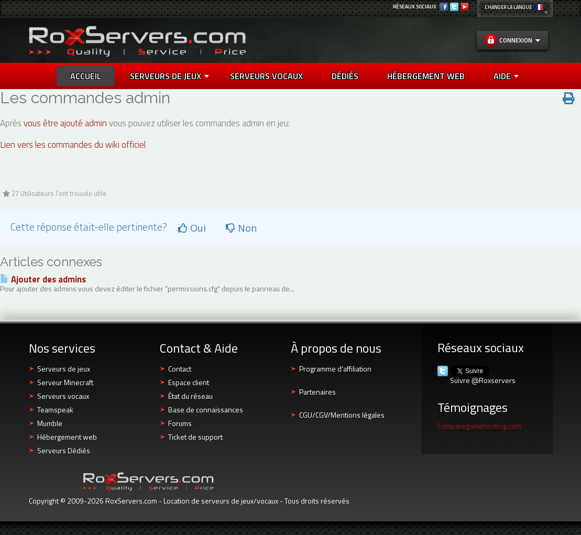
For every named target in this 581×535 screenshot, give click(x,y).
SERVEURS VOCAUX (266, 76)
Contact (179, 368)
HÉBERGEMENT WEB (426, 76)
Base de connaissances (205, 409)
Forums (180, 423)
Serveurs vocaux (63, 395)
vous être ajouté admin (65, 123)
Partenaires (317, 391)
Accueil (85, 76)
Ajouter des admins (43, 279)
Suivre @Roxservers (483, 380)
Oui (192, 228)
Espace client (188, 382)
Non (241, 228)
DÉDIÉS (345, 76)
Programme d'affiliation (335, 368)
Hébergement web (67, 436)
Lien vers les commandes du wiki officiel (73, 144)
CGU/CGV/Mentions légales (342, 414)
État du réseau (190, 395)
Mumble (49, 423)
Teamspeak (55, 409)
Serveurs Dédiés (63, 450)
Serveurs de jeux (169, 76)
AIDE (506, 76)
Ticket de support (195, 436)
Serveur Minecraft (65, 382)
